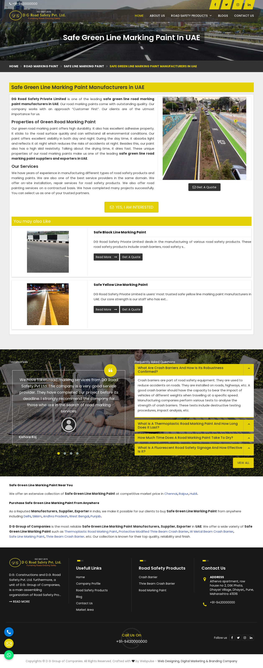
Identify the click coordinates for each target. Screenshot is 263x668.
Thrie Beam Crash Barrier (65, 536)
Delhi (27, 516)
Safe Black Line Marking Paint (120, 232)
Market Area (85, 610)
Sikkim (37, 516)
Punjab (96, 516)
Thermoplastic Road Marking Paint (90, 531)
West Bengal (79, 516)
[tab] (194, 370)
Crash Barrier (148, 577)
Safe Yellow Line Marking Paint (121, 284)
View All (243, 463)
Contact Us (244, 16)
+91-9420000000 (23, 4)
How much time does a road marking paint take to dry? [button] (185, 437)
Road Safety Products (191, 16)
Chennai (170, 493)
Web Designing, (169, 661)
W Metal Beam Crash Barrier (211, 531)
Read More (106, 257)
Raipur (183, 493)
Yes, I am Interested (131, 207)
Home (139, 16)
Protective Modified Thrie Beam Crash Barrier (153, 531)
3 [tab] (71, 453)
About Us (157, 16)
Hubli (193, 493)
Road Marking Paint (41, 66)
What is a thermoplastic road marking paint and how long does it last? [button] (188, 425)
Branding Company (223, 661)
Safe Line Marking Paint (84, 66)
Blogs (223, 16)
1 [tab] (58, 453)
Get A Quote (204, 187)
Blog (79, 597)
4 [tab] (77, 453)
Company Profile (88, 583)
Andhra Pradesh (55, 516)
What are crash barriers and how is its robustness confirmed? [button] (180, 369)
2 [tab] (65, 453)
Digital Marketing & (194, 661)
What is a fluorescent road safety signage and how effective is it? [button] (190, 449)
